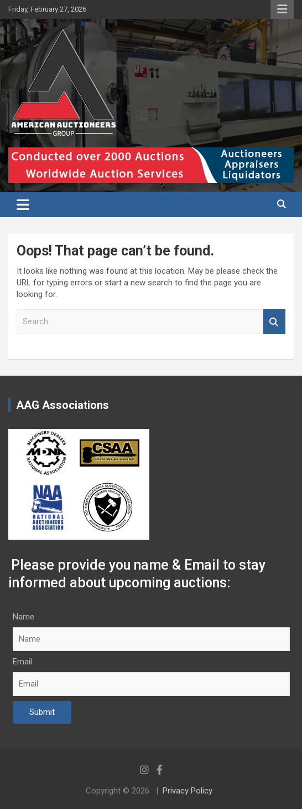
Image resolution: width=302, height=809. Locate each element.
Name (23, 617)
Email (22, 662)
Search (274, 321)
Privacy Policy (187, 791)
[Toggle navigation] (23, 204)
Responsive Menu (282, 9)
